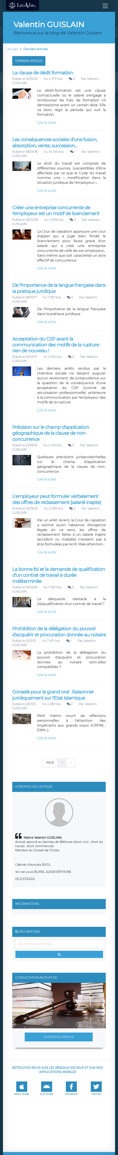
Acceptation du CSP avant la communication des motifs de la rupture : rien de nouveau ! (56, 345)
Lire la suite (46, 123)
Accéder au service (58, 1036)
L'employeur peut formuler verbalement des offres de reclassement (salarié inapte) (56, 499)
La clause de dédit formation (42, 73)
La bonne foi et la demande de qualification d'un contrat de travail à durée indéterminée (58, 575)
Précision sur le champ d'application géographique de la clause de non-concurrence (50, 433)
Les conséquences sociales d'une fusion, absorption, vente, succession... (54, 142)
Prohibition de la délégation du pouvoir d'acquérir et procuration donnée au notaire (59, 631)
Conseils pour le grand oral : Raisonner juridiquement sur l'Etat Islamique (53, 695)
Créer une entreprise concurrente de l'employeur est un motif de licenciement (55, 210)
